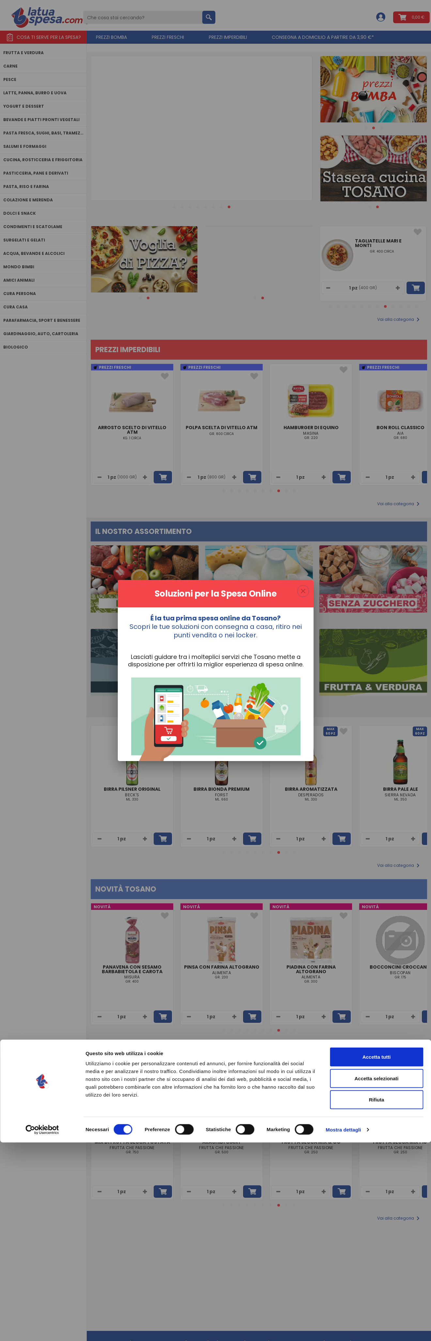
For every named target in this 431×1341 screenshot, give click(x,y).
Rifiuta (376, 1298)
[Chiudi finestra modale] (303, 591)
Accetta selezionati (376, 1277)
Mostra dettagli (343, 1328)
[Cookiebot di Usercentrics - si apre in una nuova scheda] (42, 1328)
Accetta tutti (376, 1255)
